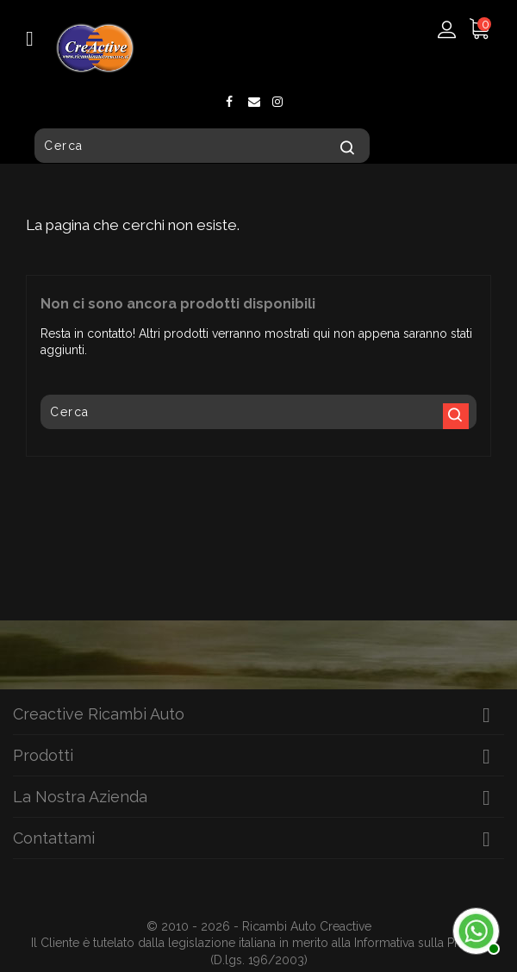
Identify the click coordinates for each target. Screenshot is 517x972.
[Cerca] (202, 145)
